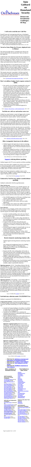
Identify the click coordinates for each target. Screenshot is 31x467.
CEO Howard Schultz (8, 411)
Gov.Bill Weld (7, 417)
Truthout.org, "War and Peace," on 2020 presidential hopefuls (14, 108)
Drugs (19, 377)
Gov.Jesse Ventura (8, 413)
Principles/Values (21, 393)
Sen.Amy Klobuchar (8, 390)
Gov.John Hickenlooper (23, 414)
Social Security (21, 394)
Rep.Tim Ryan (21, 419)
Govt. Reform (20, 385)
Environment (20, 381)
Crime (19, 376)
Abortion (19, 372)
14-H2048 (17, 293)
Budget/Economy (21, 373)
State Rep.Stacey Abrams (23, 407)
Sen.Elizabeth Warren (8, 396)
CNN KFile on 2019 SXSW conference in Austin (14, 138)
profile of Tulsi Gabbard (22, 361)
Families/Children (21, 382)
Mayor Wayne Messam (9, 391)
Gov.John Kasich (7, 408)
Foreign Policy (21, 383)
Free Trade (20, 384)
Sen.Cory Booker (7, 386)
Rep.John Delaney (8, 388)
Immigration (20, 389)
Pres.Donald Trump (8, 412)
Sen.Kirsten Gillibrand (22, 410)
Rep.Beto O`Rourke (22, 418)
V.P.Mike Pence (7, 409)
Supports (7, 159)
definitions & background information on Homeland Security (17, 359)
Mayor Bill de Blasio (22, 409)
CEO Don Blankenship (9, 404)
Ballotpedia (20, 403)
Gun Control (20, 386)
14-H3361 (18, 356)
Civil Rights (20, 374)
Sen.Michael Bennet (8, 379)
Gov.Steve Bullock (8, 383)
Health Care (20, 387)
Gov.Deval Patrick (8, 392)
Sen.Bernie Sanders (8, 393)
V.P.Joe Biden (7, 380)
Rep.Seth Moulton (21, 417)
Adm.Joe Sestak (21, 420)
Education (20, 378)
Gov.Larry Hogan (7, 406)
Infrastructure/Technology (23, 391)
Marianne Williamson (8, 397)
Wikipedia (20, 402)
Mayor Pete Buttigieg (8, 385)
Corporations (20, 375)
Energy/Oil (20, 380)
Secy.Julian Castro (8, 387)
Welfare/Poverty (21, 397)
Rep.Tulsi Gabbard (8, 389)
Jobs (19, 392)
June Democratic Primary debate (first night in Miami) (14, 78)
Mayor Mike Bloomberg (9, 381)
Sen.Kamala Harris (22, 413)
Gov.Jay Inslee (21, 416)
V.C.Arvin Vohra (7, 414)
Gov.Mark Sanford (8, 410)
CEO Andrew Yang (8, 398)
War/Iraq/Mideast (21, 396)
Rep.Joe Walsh (7, 416)
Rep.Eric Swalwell (21, 421)
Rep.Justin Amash (8, 402)
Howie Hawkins (7, 405)
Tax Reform (20, 395)
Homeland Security (22, 388)
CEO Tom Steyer (7, 394)
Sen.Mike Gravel (21, 411)
